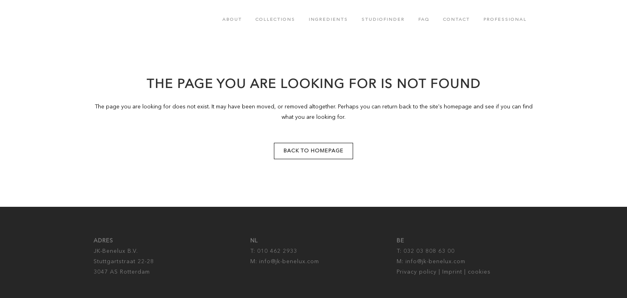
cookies (479, 272)
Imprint (452, 272)
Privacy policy (417, 272)
